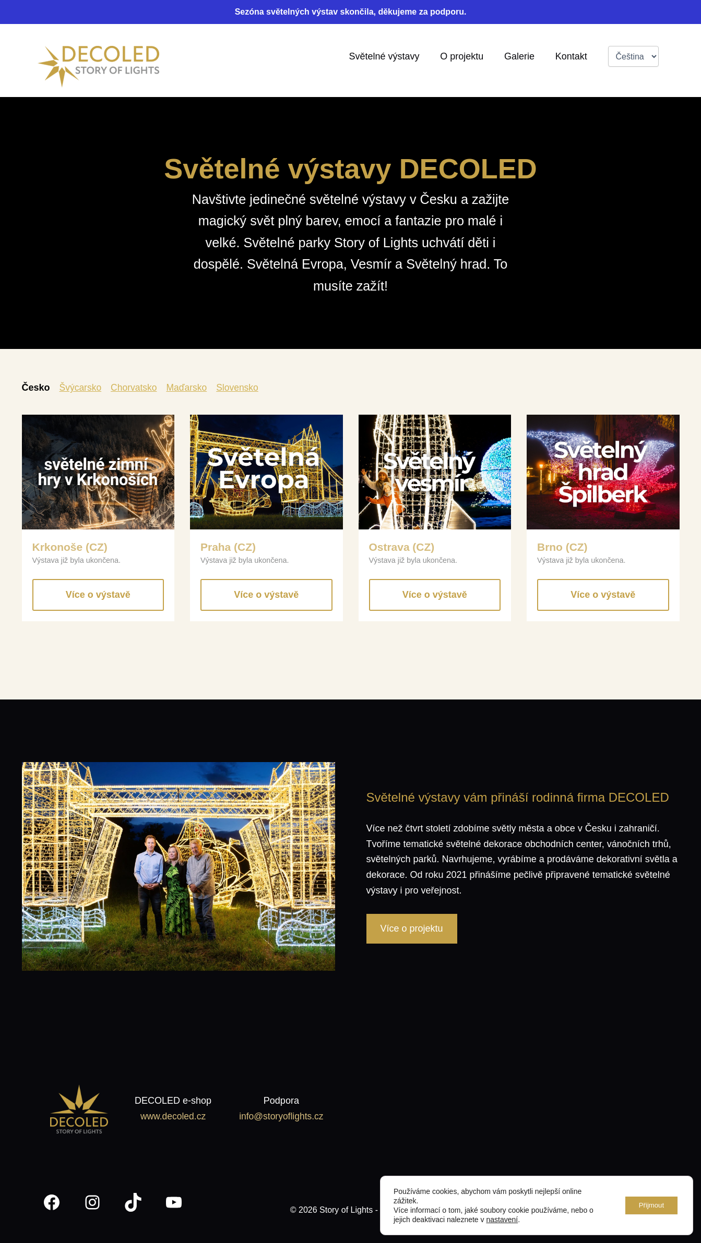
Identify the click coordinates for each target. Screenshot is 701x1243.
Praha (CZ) (228, 546)
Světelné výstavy (390, 56)
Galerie (522, 56)
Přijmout (648, 1205)
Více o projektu (412, 928)
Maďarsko (190, 387)
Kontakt (572, 56)
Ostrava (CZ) (403, 546)
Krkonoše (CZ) (71, 546)
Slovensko (242, 387)
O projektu (466, 56)
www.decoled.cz (172, 1116)
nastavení (502, 1219)
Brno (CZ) (563, 546)
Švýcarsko (81, 387)
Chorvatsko (136, 387)
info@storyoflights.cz (280, 1116)
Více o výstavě (98, 594)
